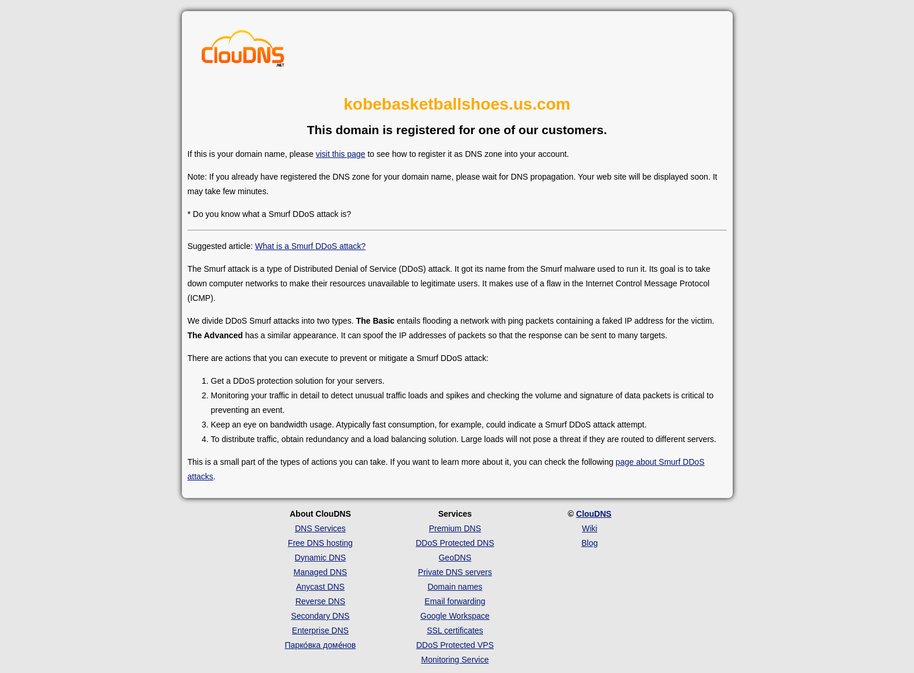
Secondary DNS (320, 616)
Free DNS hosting (320, 543)
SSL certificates (455, 630)
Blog (589, 543)
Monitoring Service (455, 659)
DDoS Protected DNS (455, 543)
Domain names (454, 586)
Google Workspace (455, 616)
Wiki (589, 528)
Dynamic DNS (320, 557)
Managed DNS (320, 572)
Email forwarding (454, 601)
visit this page (340, 154)
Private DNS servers (455, 572)
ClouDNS (593, 513)
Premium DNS (455, 528)
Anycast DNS (320, 586)
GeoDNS (454, 557)
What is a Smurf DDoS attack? (310, 246)
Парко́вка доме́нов (320, 645)
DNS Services (320, 528)
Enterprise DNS (320, 630)
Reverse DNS (321, 601)
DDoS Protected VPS (455, 645)
